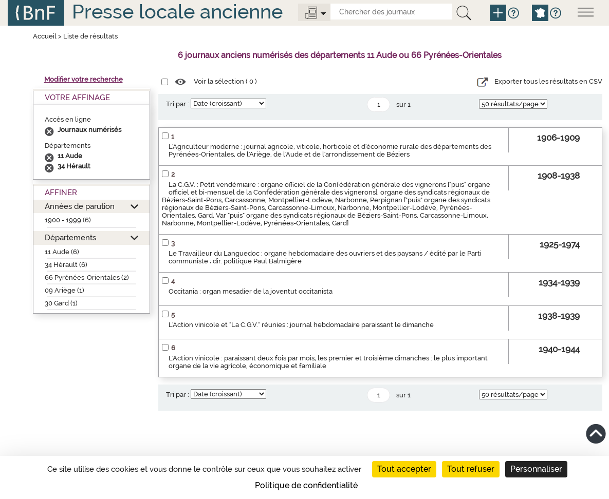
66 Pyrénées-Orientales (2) (87, 277)
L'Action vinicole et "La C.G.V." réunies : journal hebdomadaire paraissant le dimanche (301, 325)
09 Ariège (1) (64, 290)
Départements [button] (70, 237)
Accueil (45, 36)
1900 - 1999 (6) (68, 220)
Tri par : (177, 104)
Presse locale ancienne (177, 11)
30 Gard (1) (61, 303)
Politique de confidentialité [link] (306, 485)
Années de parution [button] (80, 206)
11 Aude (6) (62, 252)
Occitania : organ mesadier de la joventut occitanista (251, 291)
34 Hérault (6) (66, 264)
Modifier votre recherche (83, 79)
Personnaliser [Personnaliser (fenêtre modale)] (536, 469)
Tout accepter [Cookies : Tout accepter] (404, 469)
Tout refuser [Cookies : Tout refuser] (470, 469)
